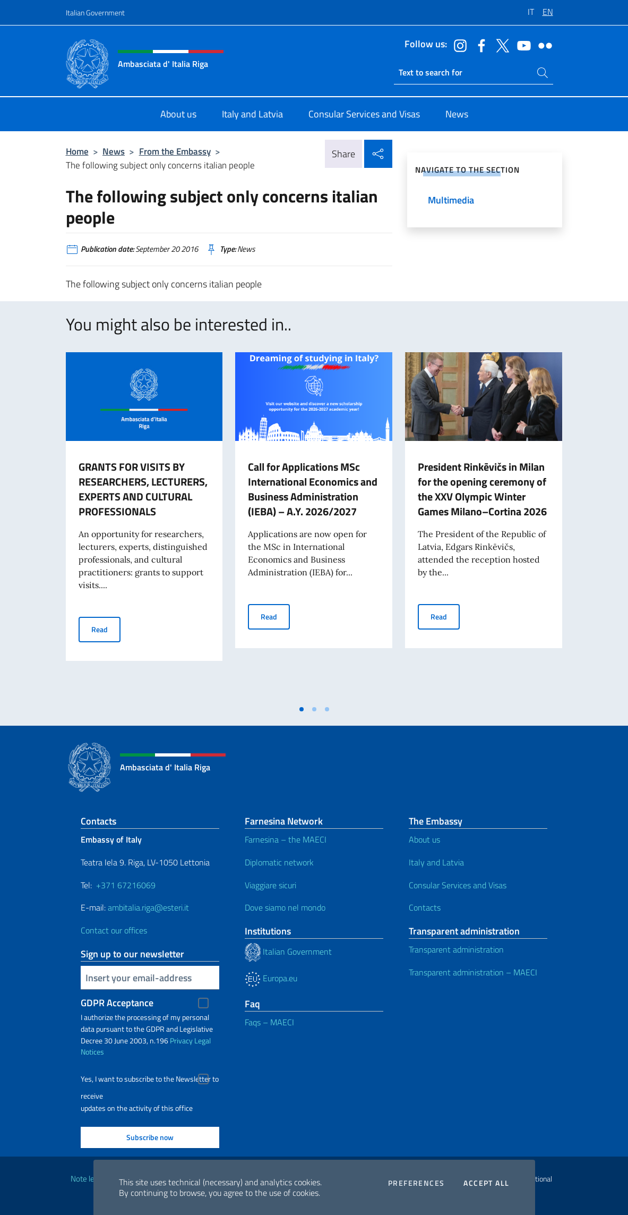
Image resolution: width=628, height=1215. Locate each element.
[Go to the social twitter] (500, 44)
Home (77, 151)
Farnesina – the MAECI (285, 839)
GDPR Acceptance (117, 1003)
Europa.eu (271, 978)
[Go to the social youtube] (521, 44)
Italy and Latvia (436, 862)
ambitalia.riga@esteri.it (148, 907)
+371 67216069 (126, 885)
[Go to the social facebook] (478, 44)
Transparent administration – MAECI (473, 972)
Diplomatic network (279, 862)
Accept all (486, 1183)
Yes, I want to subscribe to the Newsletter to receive (150, 1080)
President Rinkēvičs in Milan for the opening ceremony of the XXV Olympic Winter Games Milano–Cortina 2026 (482, 489)
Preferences (416, 1183)
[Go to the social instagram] (457, 44)
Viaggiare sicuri (270, 885)
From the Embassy (175, 151)
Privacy (181, 1040)
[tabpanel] (144, 525)
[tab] (301, 709)
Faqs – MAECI (269, 1022)
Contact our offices (114, 930)
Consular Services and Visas (457, 885)
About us (424, 839)
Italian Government (95, 12)
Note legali (88, 1178)
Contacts (425, 907)
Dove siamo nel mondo (285, 907)
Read (106, 629)
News (113, 151)
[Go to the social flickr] (542, 44)
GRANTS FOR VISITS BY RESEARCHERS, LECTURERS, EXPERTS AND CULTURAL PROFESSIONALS (143, 489)
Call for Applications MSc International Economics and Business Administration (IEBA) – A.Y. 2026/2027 (312, 489)
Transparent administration (456, 949)
